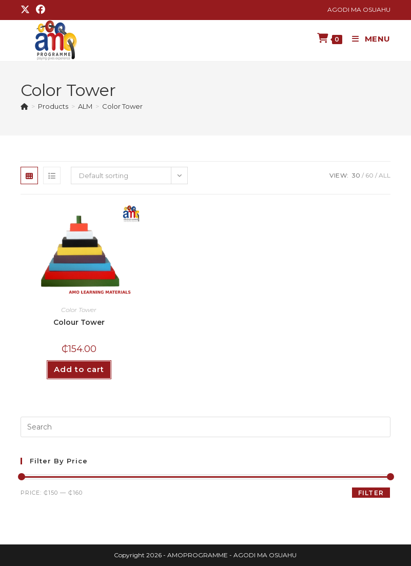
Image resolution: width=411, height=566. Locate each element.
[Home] (24, 106)
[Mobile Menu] (367, 39)
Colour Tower (79, 322)
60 (369, 175)
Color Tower (122, 106)
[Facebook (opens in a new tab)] (40, 10)
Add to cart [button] (79, 369)
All (384, 175)
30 (356, 175)
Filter (371, 493)
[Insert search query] (205, 427)
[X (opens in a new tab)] (27, 10)
